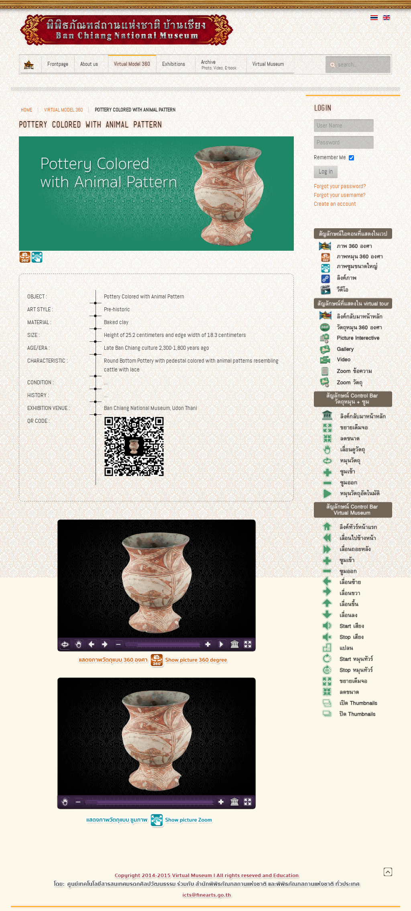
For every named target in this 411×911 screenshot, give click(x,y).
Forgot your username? (340, 195)
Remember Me (330, 157)
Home (26, 110)
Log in (326, 171)
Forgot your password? (340, 186)
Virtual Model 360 (63, 110)
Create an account (335, 204)
